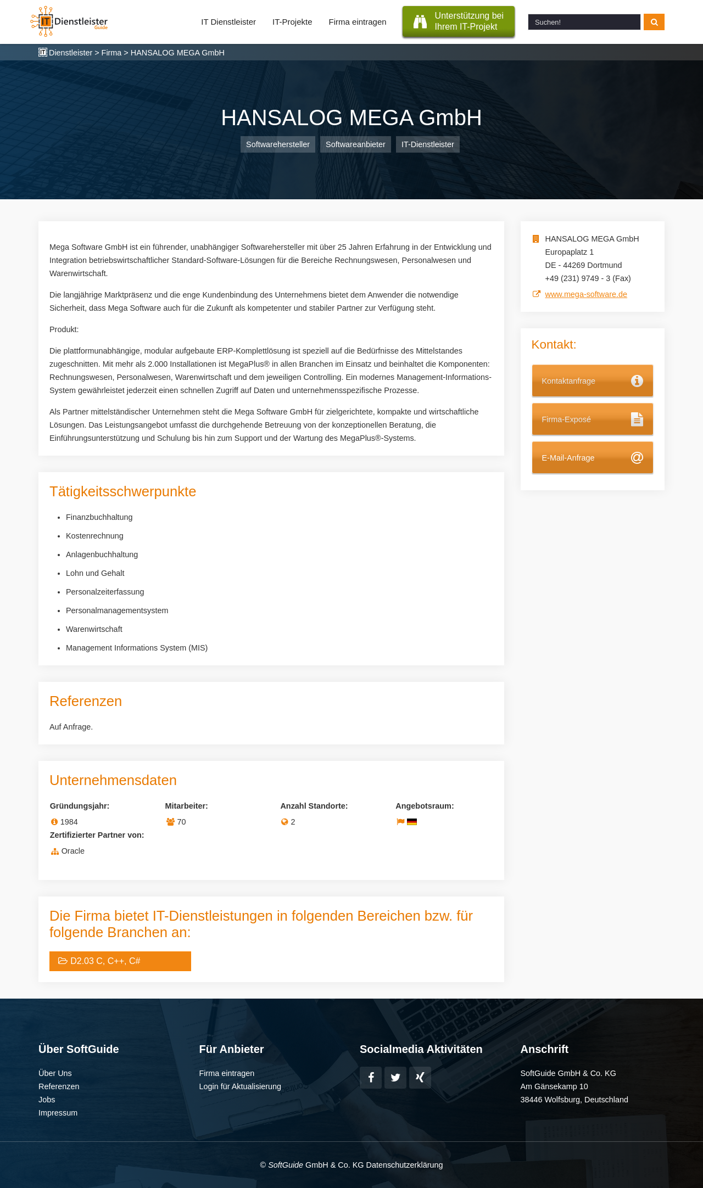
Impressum (57, 1112)
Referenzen (58, 1086)
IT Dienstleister (228, 21)
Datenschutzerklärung (404, 1165)
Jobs (46, 1099)
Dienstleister (70, 52)
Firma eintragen (358, 21)
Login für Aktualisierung (240, 1086)
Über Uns (55, 1073)
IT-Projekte (292, 21)
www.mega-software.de (586, 294)
